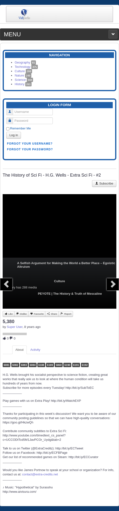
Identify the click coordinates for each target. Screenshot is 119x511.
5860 (58, 365)
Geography (25, 62)
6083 (24, 365)
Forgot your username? (30, 143)
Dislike (21, 313)
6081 (6, 365)
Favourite (37, 313)
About (19, 349)
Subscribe (104, 183)
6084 (32, 365)
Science (24, 80)
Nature (23, 75)
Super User (14, 327)
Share (52, 313)
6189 (50, 365)
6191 (76, 365)
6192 (85, 365)
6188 (41, 365)
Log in (13, 135)
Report (65, 313)
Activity (35, 349)
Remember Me (20, 128)
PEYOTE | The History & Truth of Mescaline (70, 293)
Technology (26, 67)
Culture (23, 71)
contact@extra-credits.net (40, 474)
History (23, 84)
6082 (15, 365)
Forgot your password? (30, 149)
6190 (67, 365)
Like (8, 313)
